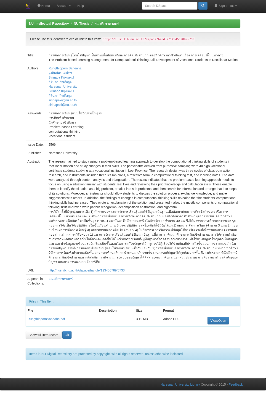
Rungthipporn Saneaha (64, 68)
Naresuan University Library (180, 384)
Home (43, 6)
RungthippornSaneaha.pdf (46, 319)
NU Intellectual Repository (49, 23)
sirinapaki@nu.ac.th (62, 100)
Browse (64, 6)
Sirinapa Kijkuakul (61, 77)
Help (80, 6)
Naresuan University (62, 86)
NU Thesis (81, 23)
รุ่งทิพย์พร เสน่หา (60, 73)
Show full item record (44, 335)
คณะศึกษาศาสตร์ (106, 23)
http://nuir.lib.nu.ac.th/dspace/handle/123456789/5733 (86, 270)
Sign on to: (225, 6)
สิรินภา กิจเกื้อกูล (60, 82)
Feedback (236, 384)
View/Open (218, 320)
